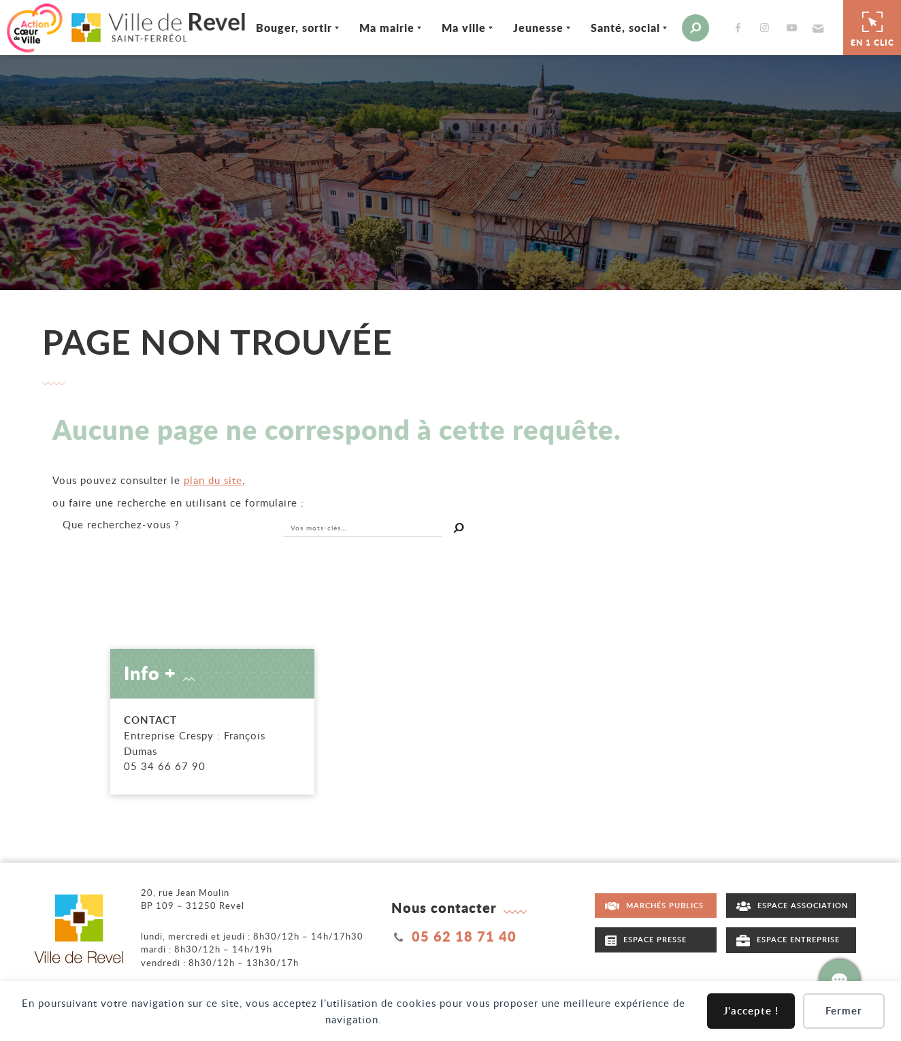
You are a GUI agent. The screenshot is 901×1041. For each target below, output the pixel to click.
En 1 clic (872, 26)
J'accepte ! (751, 1011)
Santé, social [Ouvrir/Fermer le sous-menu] (612, 26)
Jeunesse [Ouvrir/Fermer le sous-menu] (525, 26)
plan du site (213, 478)
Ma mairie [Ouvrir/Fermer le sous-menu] (374, 26)
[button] (803, 26)
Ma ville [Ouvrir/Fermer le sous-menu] (451, 26)
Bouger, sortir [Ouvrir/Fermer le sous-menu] (281, 26)
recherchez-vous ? (121, 523)
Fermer (843, 1011)
